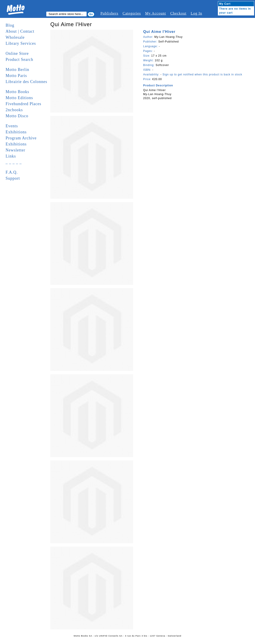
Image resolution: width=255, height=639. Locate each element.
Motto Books (17, 91)
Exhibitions (16, 132)
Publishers (109, 13)
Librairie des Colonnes (26, 81)
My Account (155, 13)
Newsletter (15, 150)
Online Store (17, 53)
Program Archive (21, 138)
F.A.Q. (12, 172)
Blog (10, 25)
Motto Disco (17, 116)
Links (11, 156)
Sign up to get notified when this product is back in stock (202, 74)
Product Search (19, 59)
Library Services (21, 43)
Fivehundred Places (23, 104)
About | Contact (20, 31)
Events (12, 126)
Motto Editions (19, 98)
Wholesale (15, 37)
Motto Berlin (17, 69)
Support (13, 178)
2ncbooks (14, 110)
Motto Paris (16, 75)
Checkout (178, 13)
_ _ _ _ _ (14, 162)
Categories (132, 13)
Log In (196, 13)
